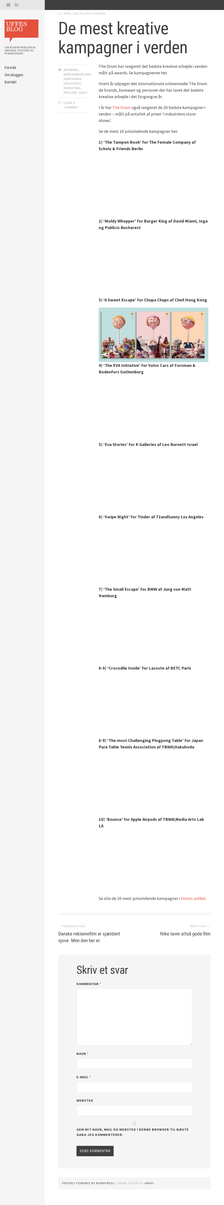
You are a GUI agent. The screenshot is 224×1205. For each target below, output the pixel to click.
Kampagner (72, 79)
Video (83, 92)
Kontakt (11, 82)
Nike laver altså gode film (182, 933)
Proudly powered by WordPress (88, 1190)
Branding (71, 70)
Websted (84, 1107)
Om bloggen (14, 75)
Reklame (70, 92)
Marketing (72, 88)
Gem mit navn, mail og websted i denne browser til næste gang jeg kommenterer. (132, 1139)
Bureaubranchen (77, 74)
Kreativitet (72, 83)
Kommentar (88, 991)
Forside (10, 67)
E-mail (83, 1084)
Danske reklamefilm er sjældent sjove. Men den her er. (89, 940)
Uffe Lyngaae (95, 13)
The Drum (121, 107)
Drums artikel (193, 898)
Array (149, 1190)
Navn (82, 1060)
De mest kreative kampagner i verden (122, 38)
